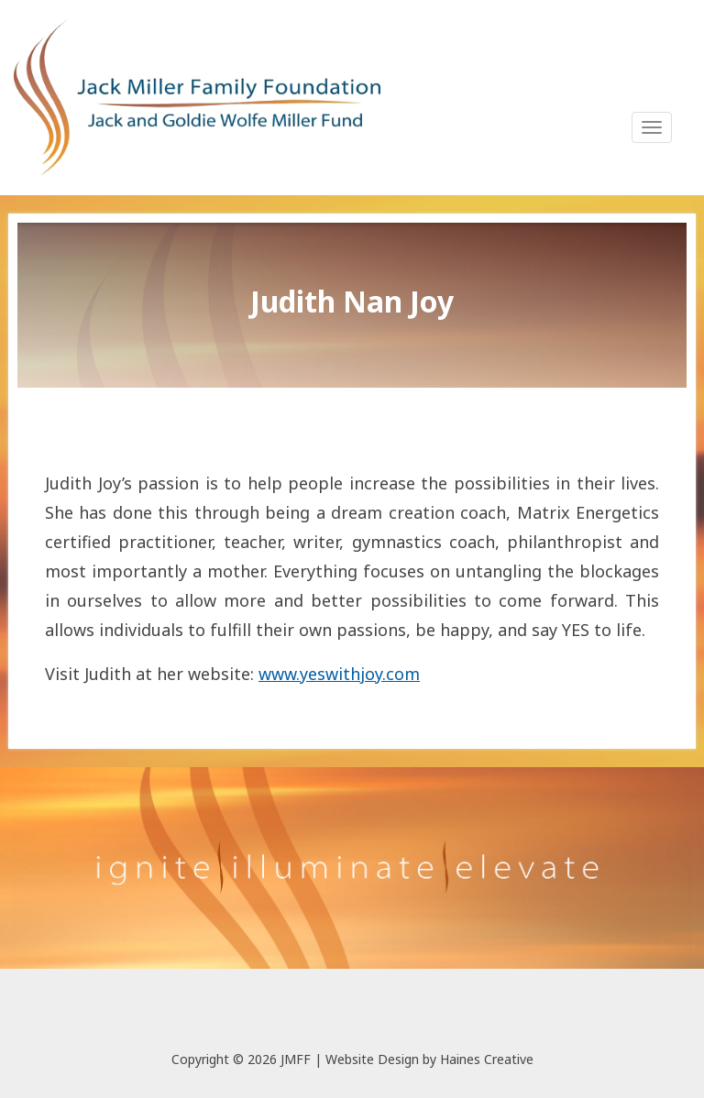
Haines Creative (487, 1059)
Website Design (372, 1059)
